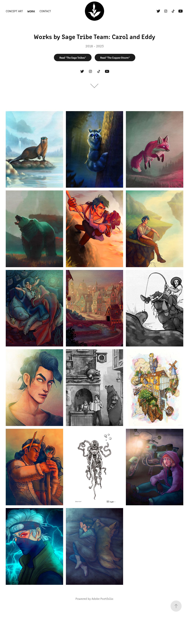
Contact (45, 11)
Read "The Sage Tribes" (72, 57)
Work (31, 11)
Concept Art (14, 11)
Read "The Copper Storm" (115, 57)
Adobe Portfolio (102, 599)
